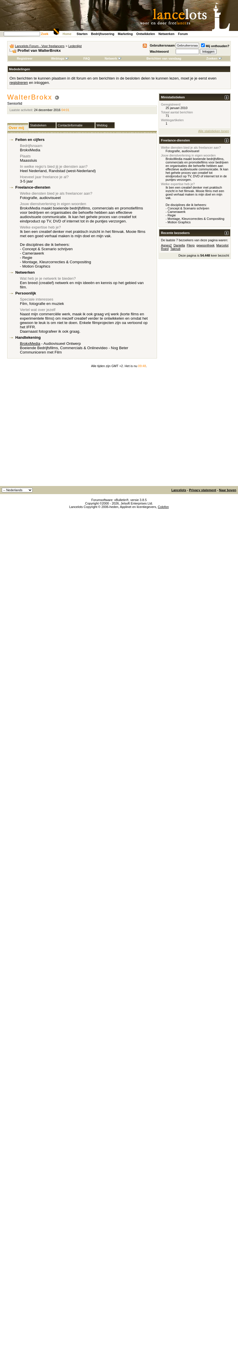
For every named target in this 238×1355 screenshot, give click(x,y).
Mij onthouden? (215, 46)
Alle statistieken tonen (213, 131)
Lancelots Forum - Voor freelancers (40, 46)
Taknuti (175, 249)
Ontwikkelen (145, 34)
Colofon (163, 507)
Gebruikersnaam (162, 45)
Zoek (44, 34)
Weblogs (59, 58)
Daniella (179, 245)
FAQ (86, 58)
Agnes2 (166, 245)
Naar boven (227, 490)
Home (67, 34)
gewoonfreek (205, 245)
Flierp (191, 245)
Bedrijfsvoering (103, 34)
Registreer (24, 58)
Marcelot (222, 245)
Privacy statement (202, 490)
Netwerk (113, 58)
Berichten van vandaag (164, 58)
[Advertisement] (54, 429)
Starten (82, 34)
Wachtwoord (159, 51)
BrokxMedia (30, 343)
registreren (19, 82)
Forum (183, 34)
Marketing (125, 34)
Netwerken (166, 34)
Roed (164, 249)
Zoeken (214, 58)
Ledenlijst (75, 46)
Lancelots (178, 490)
